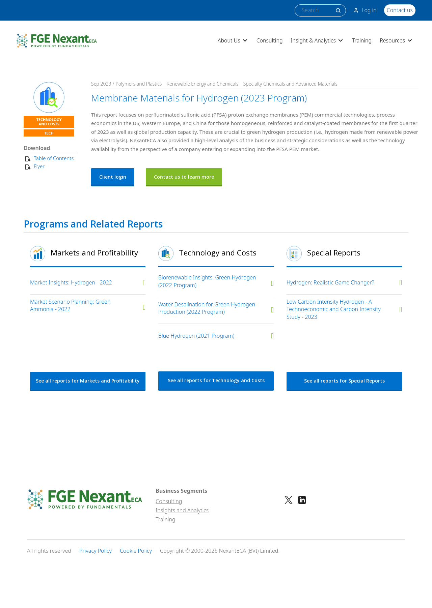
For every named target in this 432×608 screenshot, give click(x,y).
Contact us (400, 10)
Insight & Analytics (317, 40)
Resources (396, 40)
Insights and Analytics (182, 510)
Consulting (269, 40)
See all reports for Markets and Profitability (88, 380)
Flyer (39, 166)
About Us (233, 40)
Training (362, 40)
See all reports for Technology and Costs (216, 380)
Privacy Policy (95, 551)
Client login (112, 177)
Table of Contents (54, 158)
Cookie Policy (136, 551)
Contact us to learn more (184, 177)
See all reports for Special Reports (344, 380)
